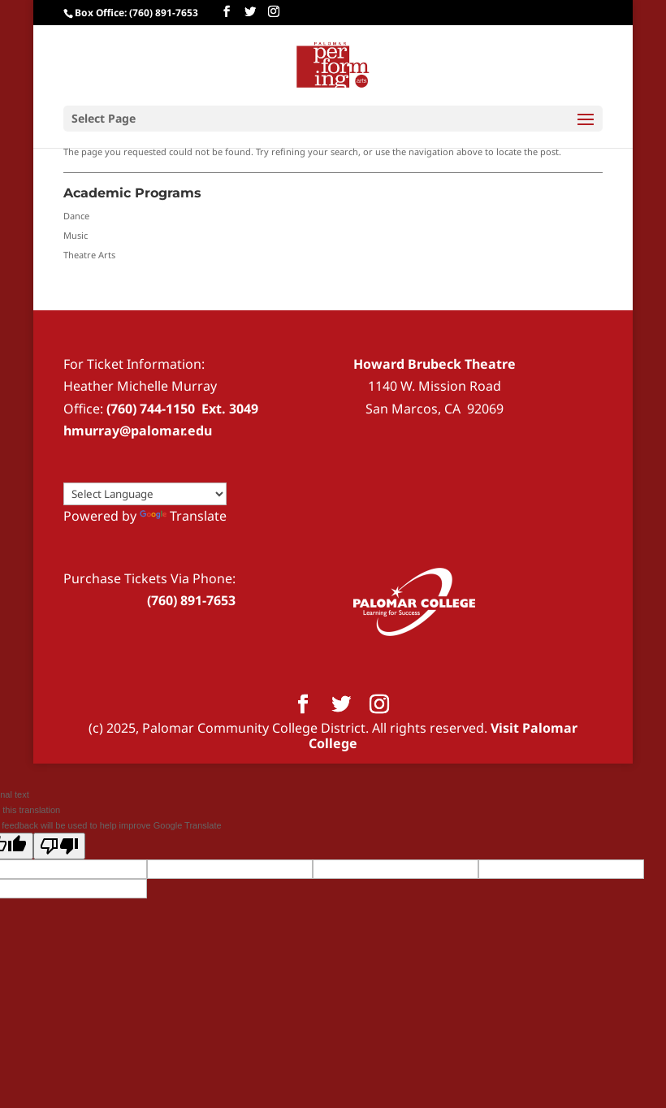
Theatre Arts (89, 255)
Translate (183, 516)
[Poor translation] (59, 846)
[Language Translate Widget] (145, 494)
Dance (76, 216)
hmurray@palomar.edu (137, 430)
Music (75, 235)
